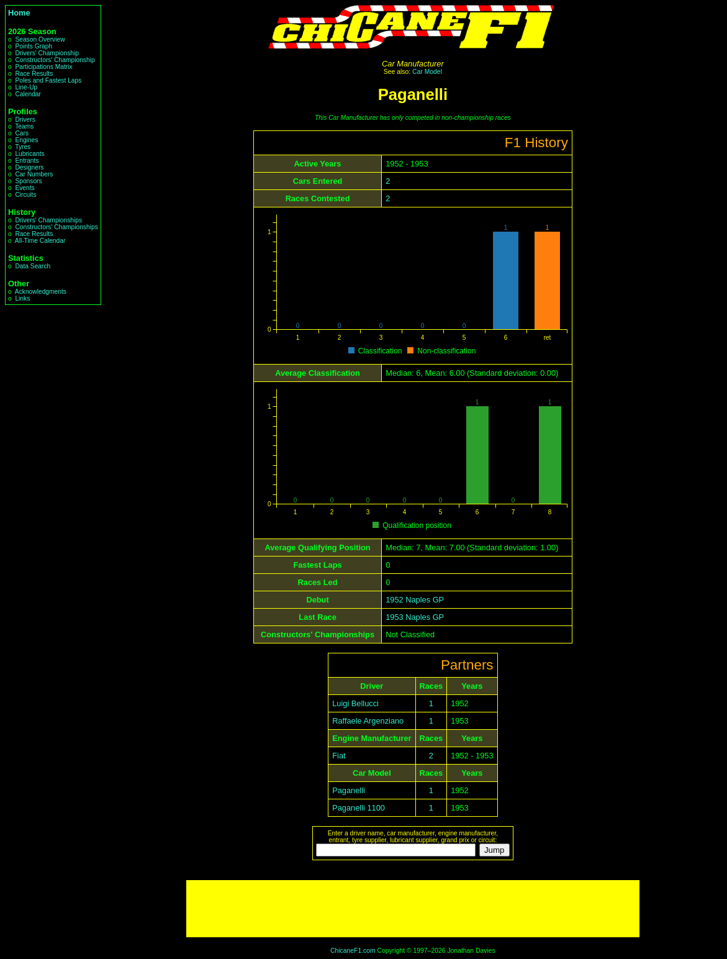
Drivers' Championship (47, 53)
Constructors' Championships (56, 227)
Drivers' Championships (48, 220)
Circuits (25, 194)
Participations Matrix (43, 66)
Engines (26, 140)
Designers (29, 167)
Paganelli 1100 (358, 807)
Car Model (427, 71)
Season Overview (40, 39)
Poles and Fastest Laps (48, 80)
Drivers (25, 119)
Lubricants (29, 153)
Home (19, 12)
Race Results (34, 73)
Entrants (26, 160)
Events (24, 187)
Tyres (22, 146)
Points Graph (33, 46)
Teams (24, 126)
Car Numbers (34, 174)
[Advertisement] (413, 909)
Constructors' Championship (54, 60)
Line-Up (26, 87)
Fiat (338, 755)
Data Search (32, 266)
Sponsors (28, 181)
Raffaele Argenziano (368, 720)
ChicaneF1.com (353, 950)
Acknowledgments (40, 291)
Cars (22, 133)
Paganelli (348, 790)
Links (22, 298)
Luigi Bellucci (355, 703)
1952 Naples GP (415, 599)
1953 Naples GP (415, 617)
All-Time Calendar (40, 240)
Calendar (28, 94)
